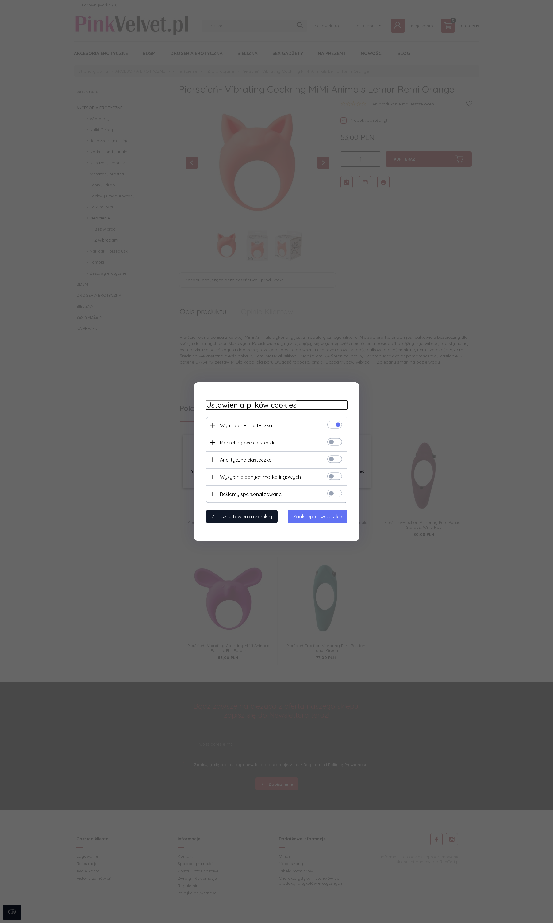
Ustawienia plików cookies (251, 404)
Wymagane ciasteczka (246, 425)
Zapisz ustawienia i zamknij (241, 516)
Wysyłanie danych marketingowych (260, 477)
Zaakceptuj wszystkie (317, 516)
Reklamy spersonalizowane (251, 494)
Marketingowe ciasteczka (249, 442)
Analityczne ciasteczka (246, 459)
